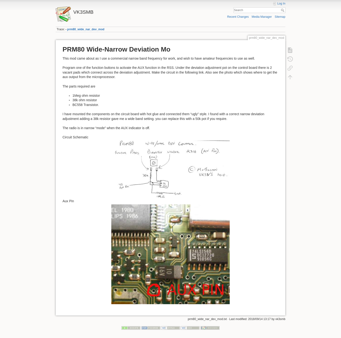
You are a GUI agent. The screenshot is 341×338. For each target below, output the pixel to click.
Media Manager (262, 16)
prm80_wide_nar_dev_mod (85, 29)
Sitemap (280, 16)
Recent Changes (238, 16)
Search (283, 10)
